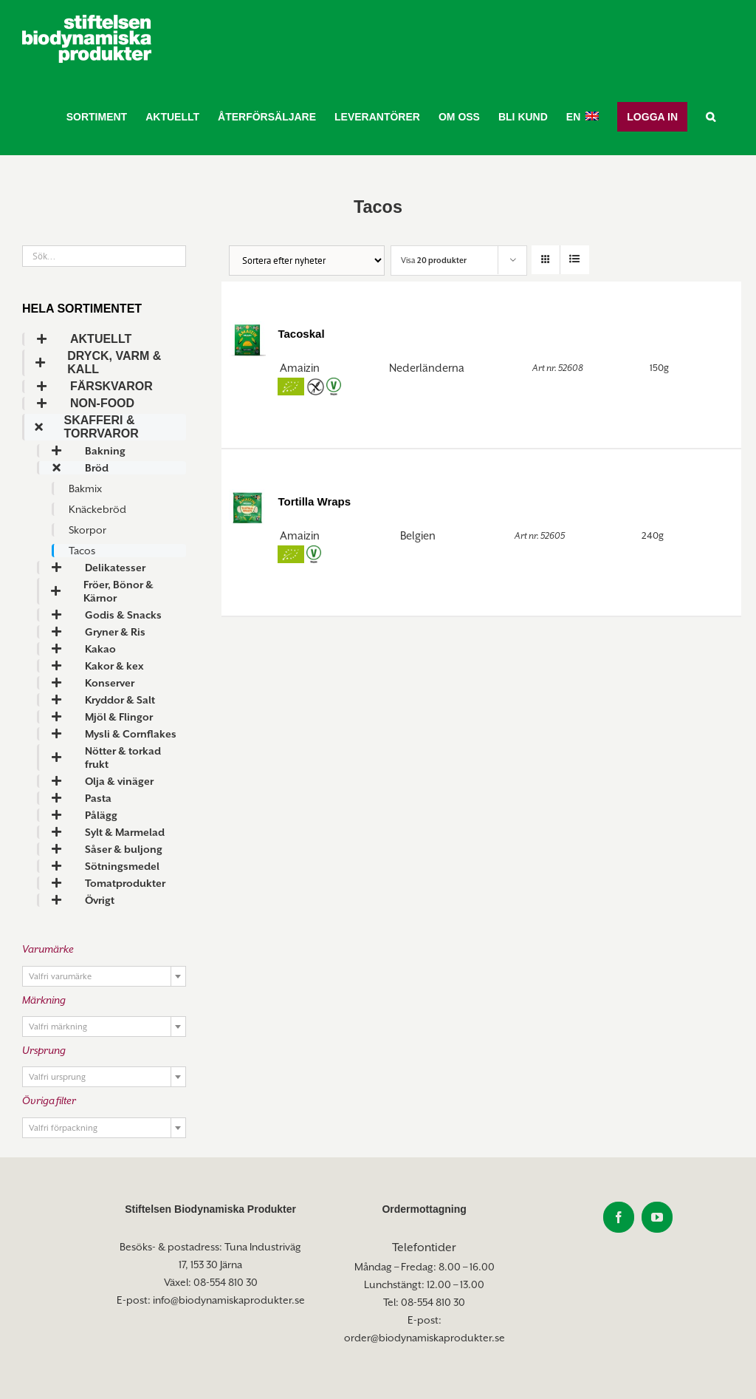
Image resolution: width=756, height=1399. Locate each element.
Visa (434, 260)
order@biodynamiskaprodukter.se (424, 1338)
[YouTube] (657, 1217)
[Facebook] (618, 1217)
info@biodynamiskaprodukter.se (229, 1300)
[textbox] (104, 977)
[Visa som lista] (574, 259)
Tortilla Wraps (314, 501)
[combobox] (104, 976)
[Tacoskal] (247, 338)
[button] (710, 116)
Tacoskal (301, 333)
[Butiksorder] (307, 260)
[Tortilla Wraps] (247, 506)
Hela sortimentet (82, 308)
